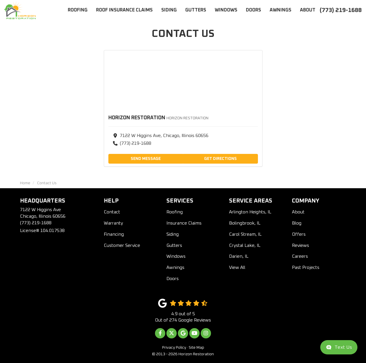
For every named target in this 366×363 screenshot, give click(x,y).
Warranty (113, 223)
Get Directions (220, 159)
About (298, 212)
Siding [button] (169, 10)
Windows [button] (226, 10)
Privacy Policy (174, 348)
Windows (176, 256)
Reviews (300, 245)
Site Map (196, 348)
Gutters (174, 245)
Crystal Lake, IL (244, 245)
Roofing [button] (77, 10)
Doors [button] (253, 10)
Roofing (174, 212)
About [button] (307, 10)
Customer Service (122, 245)
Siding (172, 234)
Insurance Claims (184, 223)
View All (237, 267)
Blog (296, 223)
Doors (172, 278)
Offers (299, 234)
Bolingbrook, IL (244, 223)
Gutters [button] (195, 10)
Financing (114, 234)
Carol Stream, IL (245, 234)
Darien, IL (238, 256)
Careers (300, 256)
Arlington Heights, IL (250, 212)
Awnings (175, 267)
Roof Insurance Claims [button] (124, 10)
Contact (112, 212)
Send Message (146, 159)
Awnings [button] (280, 10)
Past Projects (305, 267)
